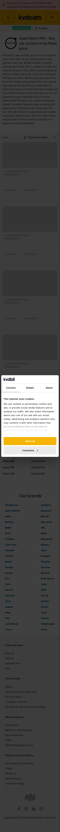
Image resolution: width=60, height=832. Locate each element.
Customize (30, 450)
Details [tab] (30, 387)
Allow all (30, 441)
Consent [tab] (11, 387)
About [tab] (49, 387)
